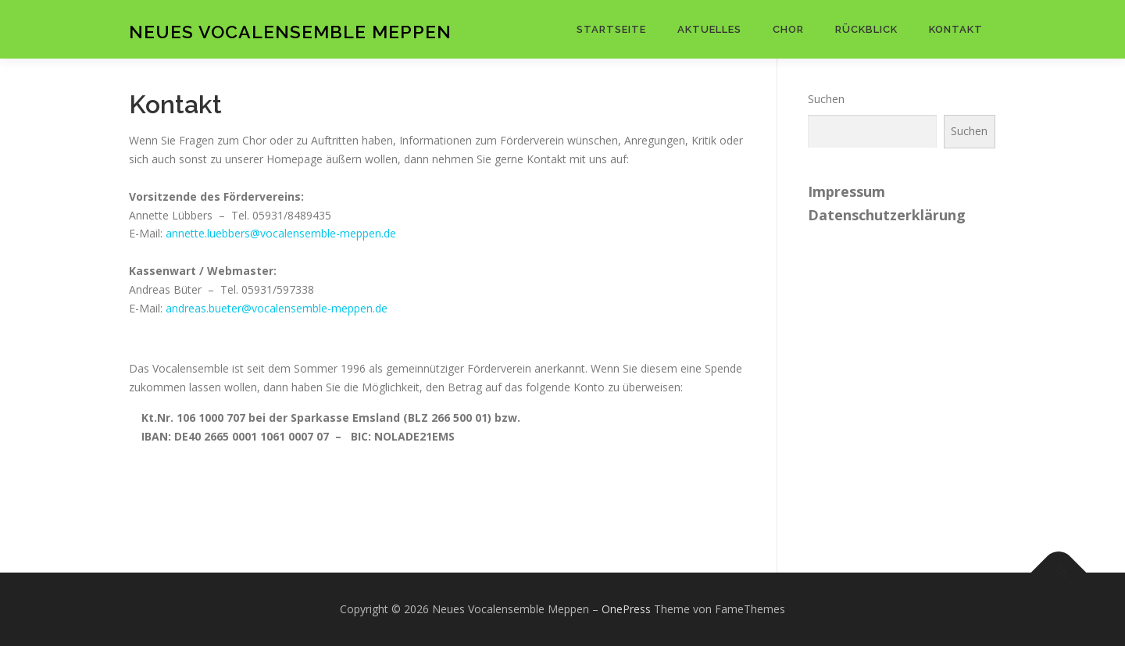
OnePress (626, 608)
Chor (788, 29)
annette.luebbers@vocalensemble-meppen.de (281, 233)
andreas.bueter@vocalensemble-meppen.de (277, 308)
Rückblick (866, 29)
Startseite (611, 29)
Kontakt (956, 29)
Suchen (826, 98)
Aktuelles (709, 29)
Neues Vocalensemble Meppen (290, 31)
